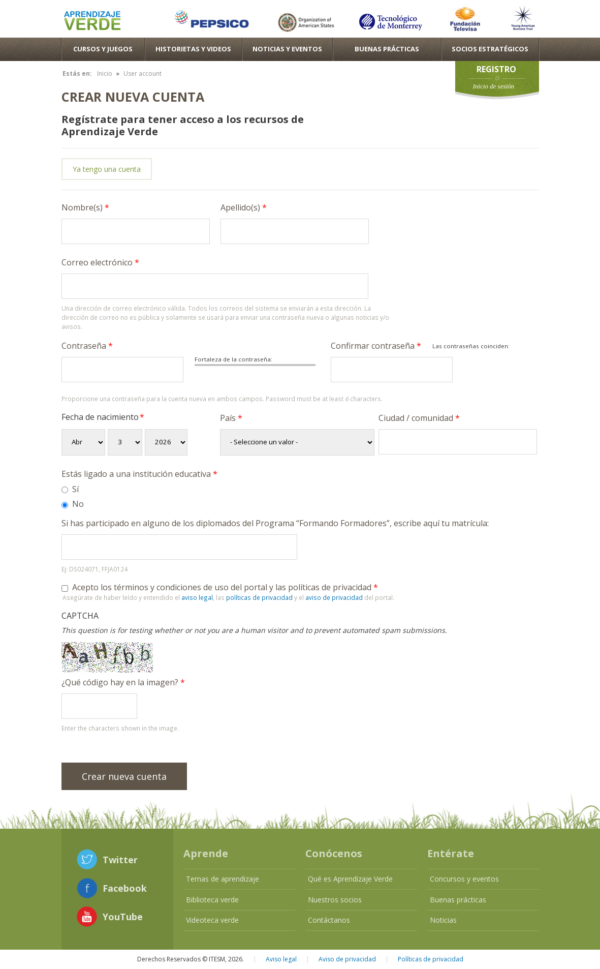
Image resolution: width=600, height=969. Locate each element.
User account (142, 73)
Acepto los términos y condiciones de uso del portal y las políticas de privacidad (225, 587)
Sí (75, 489)
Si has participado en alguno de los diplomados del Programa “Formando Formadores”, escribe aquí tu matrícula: (275, 523)
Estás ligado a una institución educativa (139, 473)
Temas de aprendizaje (222, 879)
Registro (496, 69)
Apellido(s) (243, 207)
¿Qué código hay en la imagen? (123, 682)
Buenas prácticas (458, 899)
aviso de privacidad (334, 597)
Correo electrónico (100, 262)
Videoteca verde (212, 920)
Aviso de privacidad (347, 959)
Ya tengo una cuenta (107, 169)
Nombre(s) (85, 207)
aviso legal (197, 597)
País (231, 417)
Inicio (104, 73)
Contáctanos (329, 920)
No (78, 503)
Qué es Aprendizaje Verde (350, 879)
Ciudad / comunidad (419, 417)
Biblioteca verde (212, 899)
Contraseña (87, 345)
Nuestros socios (335, 899)
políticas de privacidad (259, 597)
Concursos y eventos (464, 879)
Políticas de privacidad (430, 959)
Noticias (443, 920)
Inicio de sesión (494, 86)
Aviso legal (281, 959)
